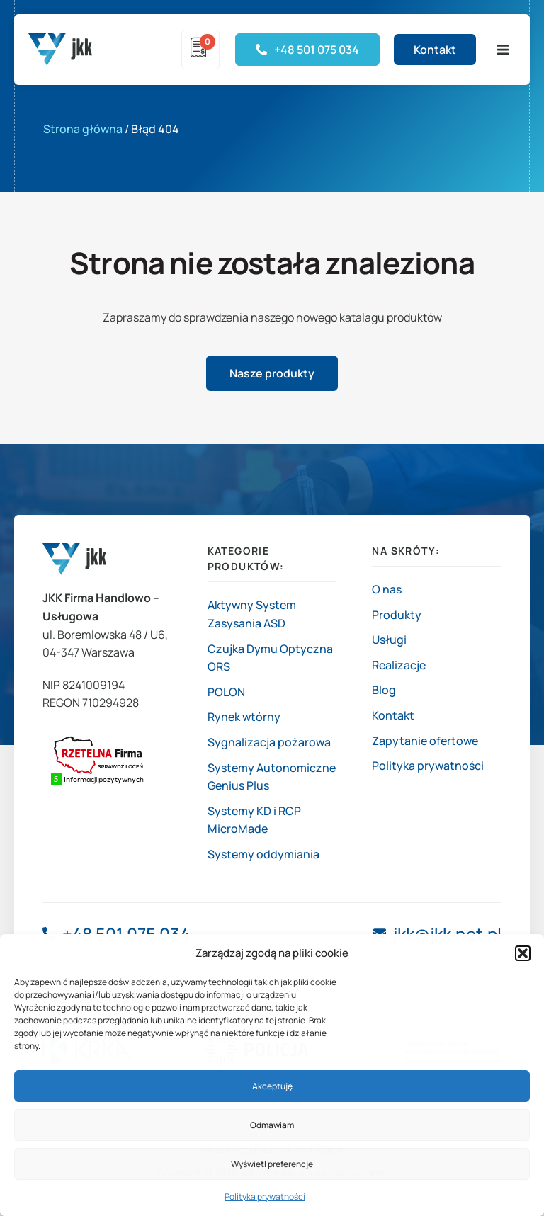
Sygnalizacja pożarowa (269, 742)
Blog (384, 690)
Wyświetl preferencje (272, 1164)
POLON (226, 692)
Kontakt (393, 715)
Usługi (389, 639)
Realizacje (399, 665)
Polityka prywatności (265, 1197)
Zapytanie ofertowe (425, 741)
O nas (387, 589)
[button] (523, 953)
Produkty (396, 615)
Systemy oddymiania (263, 854)
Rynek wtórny (244, 717)
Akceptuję (272, 1086)
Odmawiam (272, 1125)
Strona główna (83, 129)
